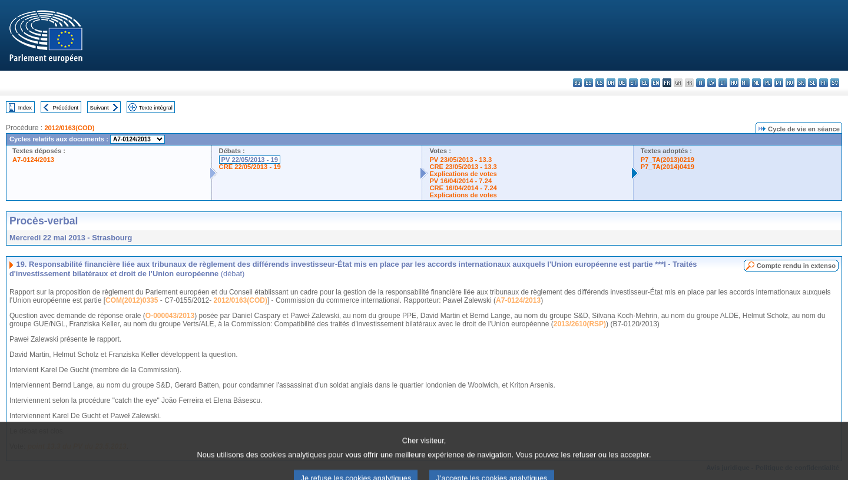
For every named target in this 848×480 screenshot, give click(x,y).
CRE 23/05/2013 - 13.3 (462, 166)
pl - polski (767, 82)
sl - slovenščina (812, 82)
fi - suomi (823, 82)
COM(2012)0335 (131, 300)
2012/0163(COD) (69, 127)
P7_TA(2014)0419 (667, 166)
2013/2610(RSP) (580, 324)
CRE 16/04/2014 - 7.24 (462, 187)
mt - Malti (745, 82)
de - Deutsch (622, 82)
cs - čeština (599, 82)
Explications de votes (462, 173)
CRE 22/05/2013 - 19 (250, 166)
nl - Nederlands (756, 82)
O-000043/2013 (169, 316)
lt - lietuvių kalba (722, 82)
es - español (588, 82)
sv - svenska (834, 82)
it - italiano (700, 82)
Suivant (99, 107)
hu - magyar (734, 82)
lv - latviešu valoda (711, 82)
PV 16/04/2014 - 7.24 (460, 180)
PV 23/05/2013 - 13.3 (460, 159)
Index (25, 107)
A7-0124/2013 (33, 159)
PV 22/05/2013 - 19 (249, 159)
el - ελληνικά (644, 82)
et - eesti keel (633, 82)
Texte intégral (156, 107)
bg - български (577, 82)
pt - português (778, 82)
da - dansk (611, 82)
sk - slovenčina (801, 82)
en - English (655, 82)
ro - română (790, 82)
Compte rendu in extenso (796, 265)
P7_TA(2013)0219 (667, 159)
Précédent (66, 107)
